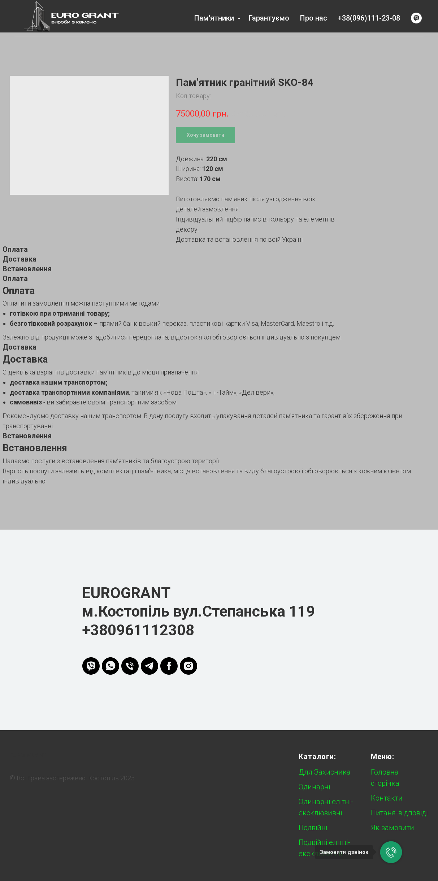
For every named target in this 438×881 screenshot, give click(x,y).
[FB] (169, 666)
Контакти (387, 798)
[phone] (130, 666)
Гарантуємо (269, 18)
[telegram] (149, 666)
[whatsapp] (110, 666)
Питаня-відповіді (399, 812)
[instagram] (188, 666)
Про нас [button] (313, 18)
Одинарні (314, 787)
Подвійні (313, 827)
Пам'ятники (215, 18)
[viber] (416, 18)
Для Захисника (325, 772)
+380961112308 (138, 630)
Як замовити (392, 827)
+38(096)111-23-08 (369, 18)
